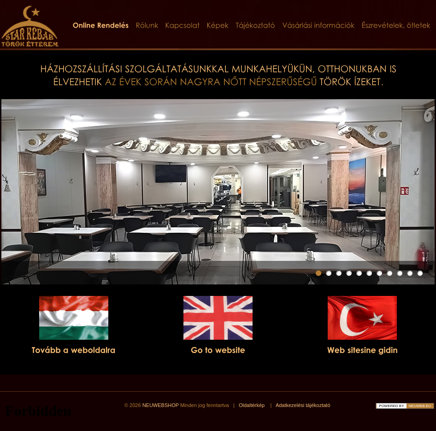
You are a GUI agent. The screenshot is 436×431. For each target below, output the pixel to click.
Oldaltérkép (252, 405)
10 (410, 273)
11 (420, 273)
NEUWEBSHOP (160, 405)
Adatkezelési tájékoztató (303, 405)
